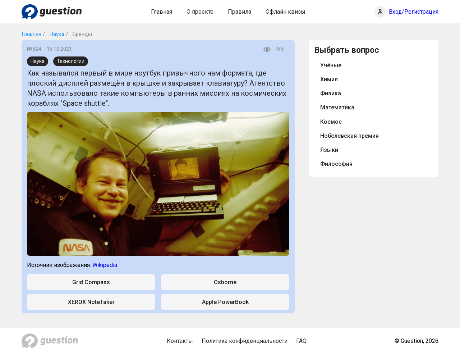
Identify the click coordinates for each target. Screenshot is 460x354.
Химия (329, 79)
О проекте (200, 11)
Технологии (70, 61)
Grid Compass (91, 282)
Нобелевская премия (349, 135)
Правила (239, 11)
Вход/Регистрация (413, 11)
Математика (337, 107)
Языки (329, 149)
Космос (331, 121)
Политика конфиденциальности (245, 340)
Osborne (225, 282)
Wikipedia (104, 265)
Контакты (180, 340)
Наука (56, 34)
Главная (161, 11)
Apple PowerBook (225, 302)
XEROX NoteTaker (91, 302)
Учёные (330, 65)
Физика (330, 93)
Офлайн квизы (285, 11)
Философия (336, 163)
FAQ (301, 340)
